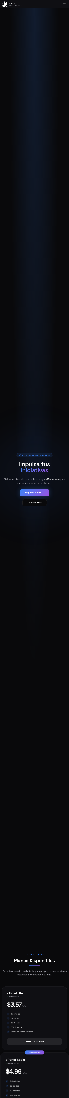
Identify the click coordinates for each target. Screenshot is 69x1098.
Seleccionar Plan (34, 1041)
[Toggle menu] (64, 4)
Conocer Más (34, 502)
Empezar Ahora (34, 492)
